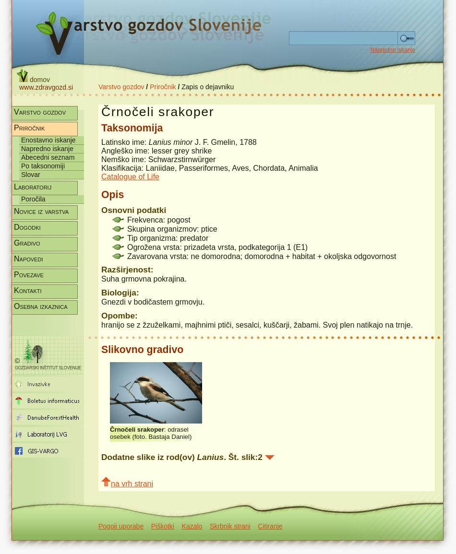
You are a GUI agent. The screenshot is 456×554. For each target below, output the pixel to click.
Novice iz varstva (41, 211)
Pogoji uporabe (121, 526)
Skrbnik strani (230, 526)
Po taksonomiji (43, 166)
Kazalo (192, 526)
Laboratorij (32, 187)
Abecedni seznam (47, 157)
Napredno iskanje (393, 50)
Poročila (33, 199)
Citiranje (270, 526)
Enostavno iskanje (48, 140)
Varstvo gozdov (121, 87)
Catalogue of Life (130, 177)
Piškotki (162, 526)
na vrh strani (127, 482)
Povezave (29, 275)
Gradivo (27, 243)
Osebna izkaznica (41, 306)
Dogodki (27, 227)
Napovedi (28, 259)
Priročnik (163, 87)
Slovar (30, 174)
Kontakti (28, 290)
